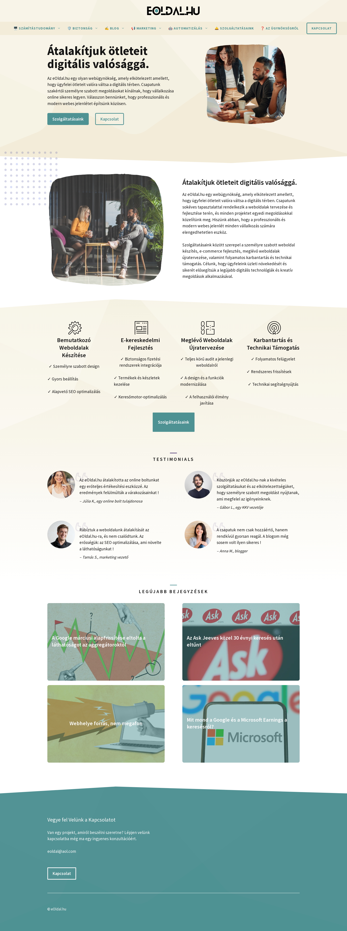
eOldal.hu (58, 909)
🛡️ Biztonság (84, 28)
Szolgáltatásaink (68, 119)
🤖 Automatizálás (189, 28)
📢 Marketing (148, 28)
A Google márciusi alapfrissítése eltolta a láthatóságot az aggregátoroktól (98, 641)
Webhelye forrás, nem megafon (106, 723)
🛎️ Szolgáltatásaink (234, 28)
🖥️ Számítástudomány (38, 28)
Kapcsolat (322, 28)
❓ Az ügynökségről (279, 28)
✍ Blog (116, 28)
